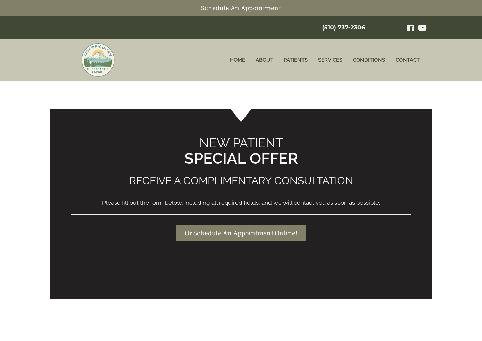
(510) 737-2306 (343, 27)
